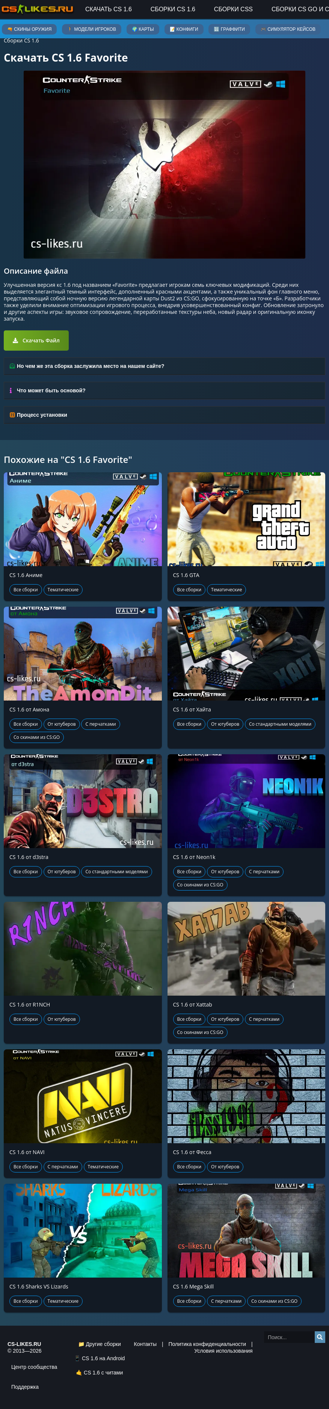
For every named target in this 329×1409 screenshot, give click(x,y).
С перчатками (100, 724)
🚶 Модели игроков (91, 29)
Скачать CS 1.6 (108, 9)
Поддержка (25, 1387)
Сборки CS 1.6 (173, 9)
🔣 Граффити (229, 29)
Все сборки (26, 589)
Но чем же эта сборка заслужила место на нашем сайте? (90, 366)
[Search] (320, 1337)
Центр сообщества (34, 1367)
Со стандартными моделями (280, 724)
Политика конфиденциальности (207, 1344)
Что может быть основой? (51, 390)
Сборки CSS (233, 9)
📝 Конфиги (184, 29)
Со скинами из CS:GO (37, 737)
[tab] (164, 366)
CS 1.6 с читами (103, 1373)
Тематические (63, 589)
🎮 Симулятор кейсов (288, 29)
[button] (36, 340)
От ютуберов (62, 724)
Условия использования (223, 1351)
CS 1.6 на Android (103, 1358)
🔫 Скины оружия (29, 29)
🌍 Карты (143, 29)
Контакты (145, 1344)
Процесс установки (42, 415)
